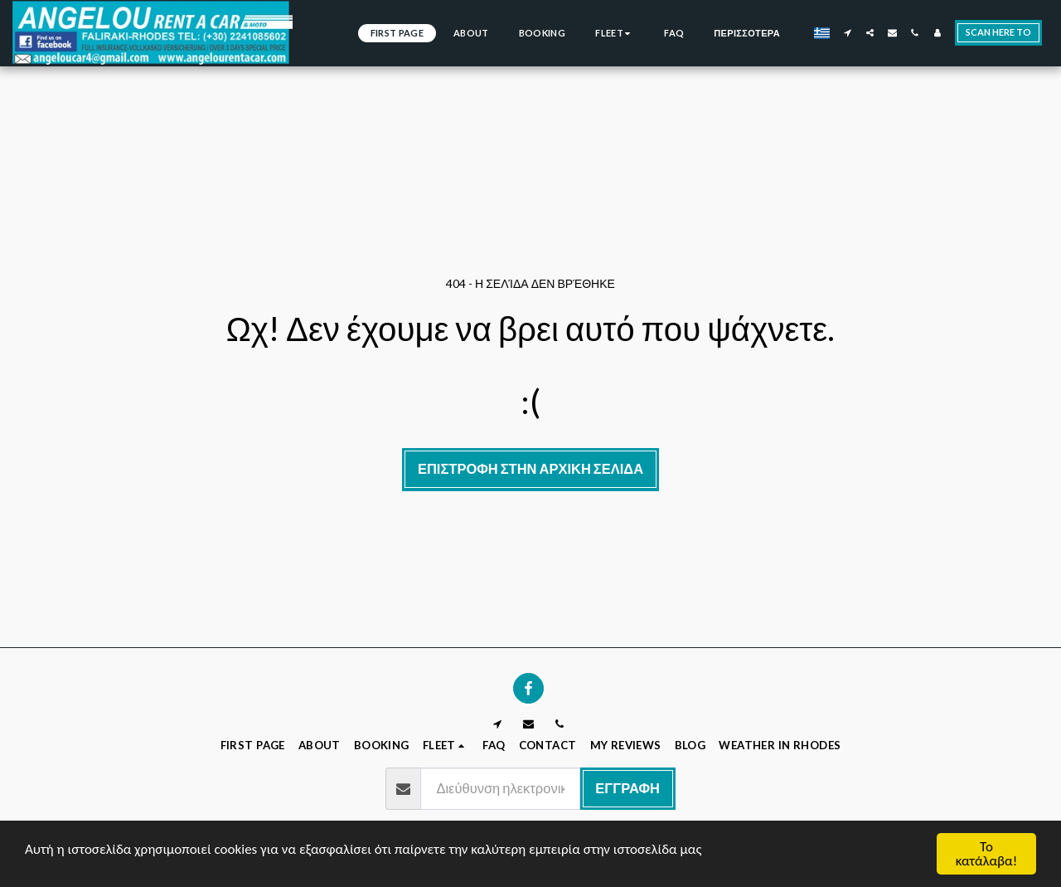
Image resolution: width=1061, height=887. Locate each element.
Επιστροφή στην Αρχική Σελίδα (530, 469)
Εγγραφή (627, 788)
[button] (847, 32)
